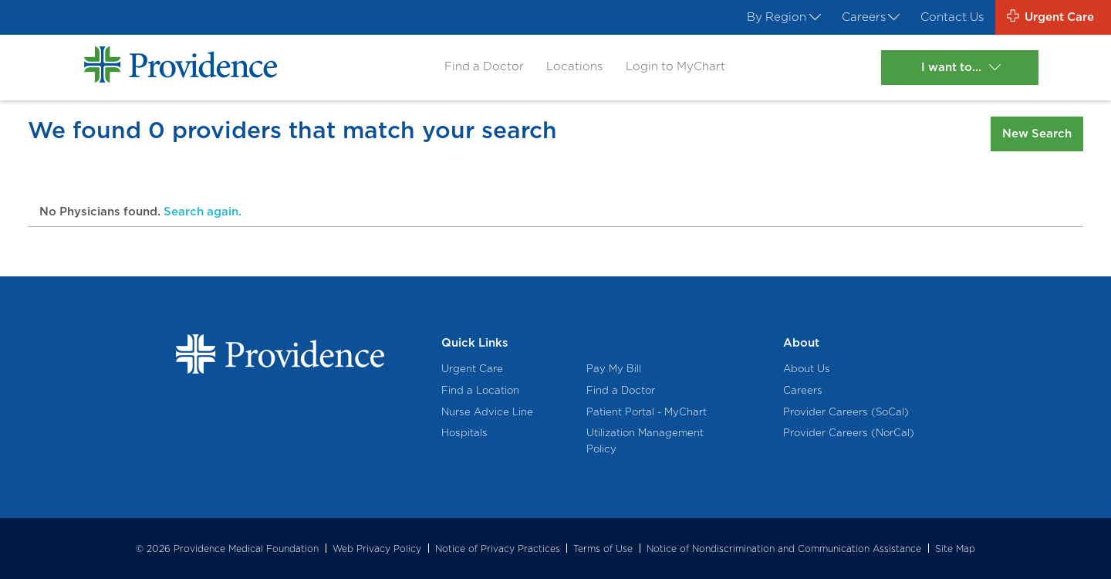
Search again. (202, 211)
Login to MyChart (675, 66)
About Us (806, 368)
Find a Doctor (484, 66)
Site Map (955, 548)
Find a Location (480, 390)
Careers (869, 17)
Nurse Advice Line (487, 411)
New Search (1037, 134)
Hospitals (464, 432)
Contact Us (952, 17)
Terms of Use (603, 548)
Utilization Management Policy (645, 440)
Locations (574, 66)
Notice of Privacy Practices (497, 548)
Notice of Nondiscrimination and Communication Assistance (784, 548)
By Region (782, 17)
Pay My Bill (613, 368)
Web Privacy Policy (377, 548)
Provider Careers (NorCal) (848, 432)
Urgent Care (472, 368)
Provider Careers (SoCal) (846, 411)
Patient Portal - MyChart (646, 411)
